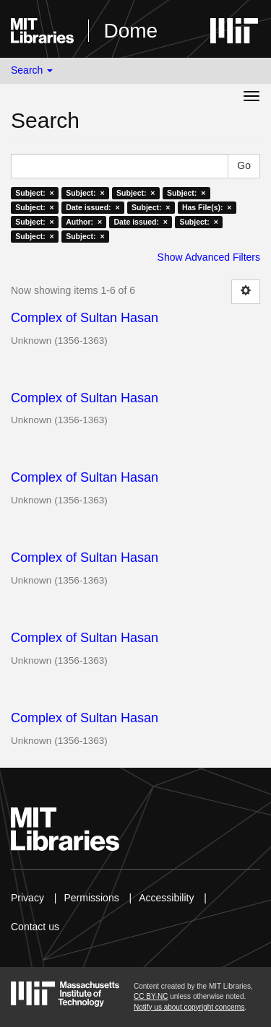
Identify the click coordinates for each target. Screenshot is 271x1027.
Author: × (84, 221)
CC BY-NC (151, 996)
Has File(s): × (207, 207)
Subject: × (34, 192)
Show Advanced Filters (209, 257)
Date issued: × (92, 207)
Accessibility (166, 898)
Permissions (91, 898)
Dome (130, 31)
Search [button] (32, 70)
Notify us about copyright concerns (189, 1007)
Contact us (35, 926)
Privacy (27, 898)
